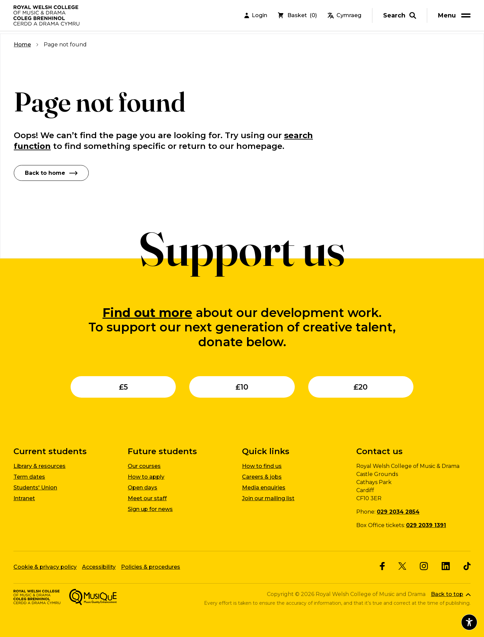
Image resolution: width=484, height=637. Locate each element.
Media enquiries (263, 487)
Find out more (147, 312)
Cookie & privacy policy (45, 566)
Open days (142, 487)
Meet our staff (147, 498)
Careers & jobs (262, 476)
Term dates (29, 476)
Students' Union (35, 487)
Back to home (51, 172)
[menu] (455, 16)
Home (22, 44)
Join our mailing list (268, 498)
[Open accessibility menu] (469, 622)
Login (255, 16)
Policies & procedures (150, 566)
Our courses (144, 466)
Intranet (24, 498)
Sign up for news (150, 509)
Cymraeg (344, 16)
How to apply (146, 476)
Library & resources (39, 466)
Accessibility (99, 566)
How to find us (262, 466)
